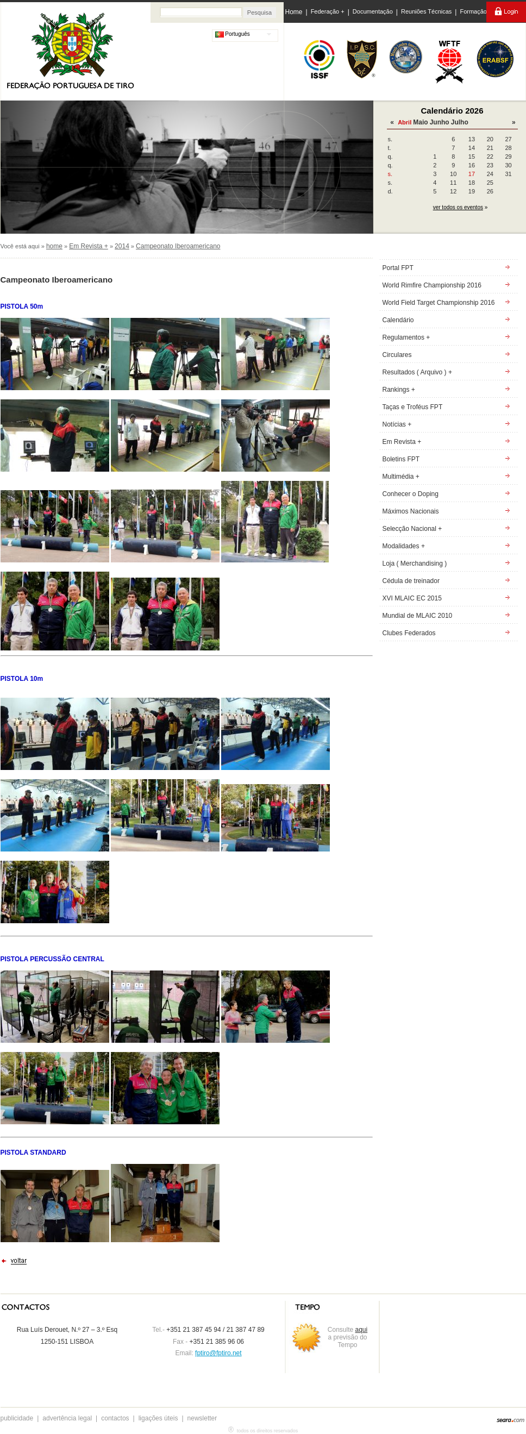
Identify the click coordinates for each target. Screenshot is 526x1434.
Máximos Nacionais (411, 511)
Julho (459, 122)
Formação (473, 11)
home (54, 246)
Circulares (397, 355)
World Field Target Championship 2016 (439, 302)
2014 (122, 246)
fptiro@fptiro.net (218, 1353)
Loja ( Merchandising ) (415, 563)
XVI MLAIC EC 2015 (412, 598)
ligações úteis (158, 1418)
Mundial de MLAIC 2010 (418, 615)
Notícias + (397, 424)
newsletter (202, 1418)
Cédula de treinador (411, 581)
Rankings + (399, 389)
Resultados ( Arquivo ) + (417, 372)
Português (232, 34)
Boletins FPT (401, 459)
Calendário (398, 320)
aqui (361, 1329)
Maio (420, 122)
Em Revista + (88, 246)
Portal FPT (398, 268)
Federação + (328, 11)
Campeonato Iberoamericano (178, 246)
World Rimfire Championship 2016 (432, 285)
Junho (439, 122)
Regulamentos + (406, 337)
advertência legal (67, 1418)
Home (294, 12)
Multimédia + (401, 476)
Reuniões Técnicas (426, 11)
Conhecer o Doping (411, 494)
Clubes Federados (409, 633)
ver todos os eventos (458, 207)
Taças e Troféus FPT (413, 407)
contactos (115, 1418)
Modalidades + (404, 546)
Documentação (373, 11)
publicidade (17, 1418)
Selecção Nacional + (412, 529)
